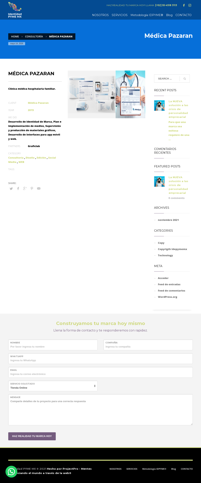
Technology (165, 255)
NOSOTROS (116, 468)
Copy (161, 243)
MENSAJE (15, 397)
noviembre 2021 (168, 220)
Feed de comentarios (171, 290)
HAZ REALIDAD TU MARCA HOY (32, 436)
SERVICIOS (131, 468)
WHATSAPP (16, 356)
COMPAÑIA (111, 342)
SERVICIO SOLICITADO (22, 384)
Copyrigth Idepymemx (172, 249)
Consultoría (16, 157)
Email (13, 370)
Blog (173, 468)
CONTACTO (187, 468)
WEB (21, 162)
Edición (41, 157)
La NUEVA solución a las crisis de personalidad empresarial (178, 109)
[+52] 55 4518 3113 (166, 5)
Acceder (163, 278)
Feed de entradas (169, 284)
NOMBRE (15, 342)
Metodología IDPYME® (154, 468)
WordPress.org (167, 297)
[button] (11, 472)
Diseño (30, 157)
